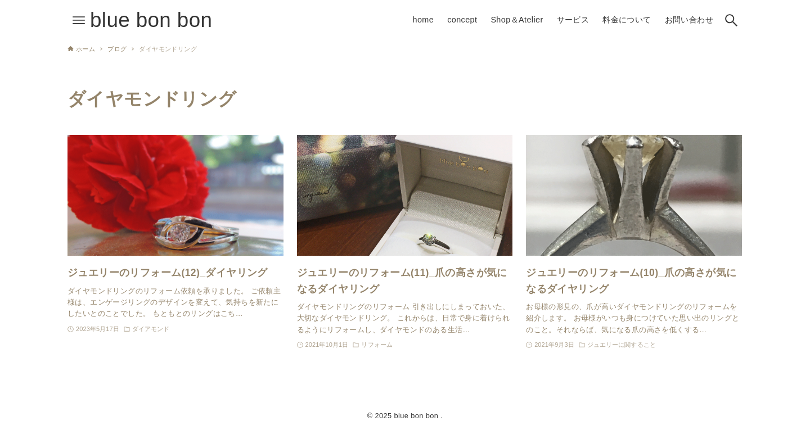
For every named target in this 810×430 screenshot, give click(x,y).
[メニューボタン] (79, 20)
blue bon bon (151, 19)
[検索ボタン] (731, 20)
